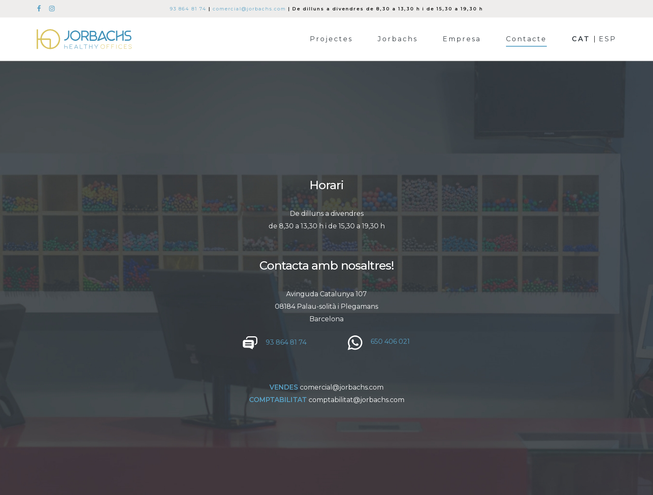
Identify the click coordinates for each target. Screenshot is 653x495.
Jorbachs (398, 39)
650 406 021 (390, 341)
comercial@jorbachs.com (249, 9)
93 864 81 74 (188, 9)
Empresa (462, 39)
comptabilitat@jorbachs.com (356, 400)
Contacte (526, 39)
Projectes (331, 39)
